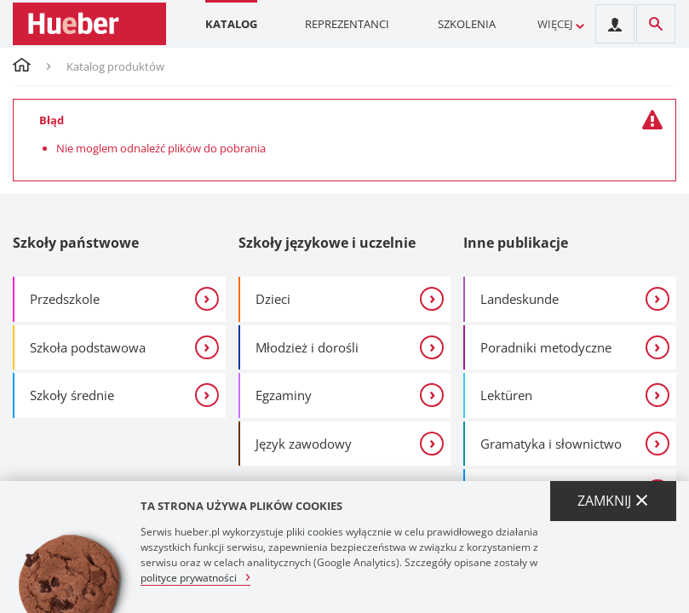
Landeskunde (519, 298)
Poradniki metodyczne (545, 347)
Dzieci (273, 298)
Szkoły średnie (72, 395)
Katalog (231, 24)
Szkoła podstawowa (88, 347)
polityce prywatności (189, 576)
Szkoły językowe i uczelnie (327, 242)
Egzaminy (284, 395)
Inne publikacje (515, 242)
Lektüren (506, 395)
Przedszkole (65, 298)
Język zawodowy (304, 443)
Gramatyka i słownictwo (551, 443)
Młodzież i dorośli (307, 347)
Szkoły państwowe (76, 242)
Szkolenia (467, 24)
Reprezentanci (347, 24)
